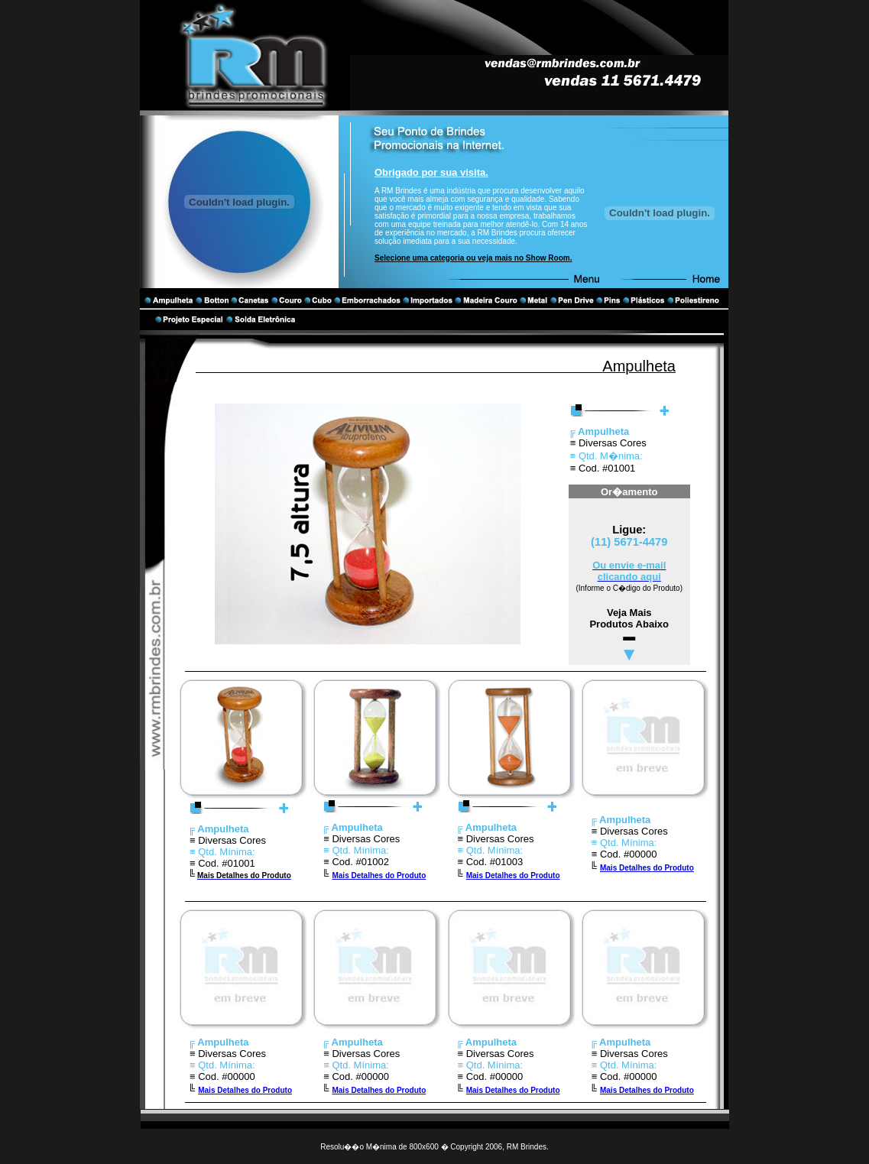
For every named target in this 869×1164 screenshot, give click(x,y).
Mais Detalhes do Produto (379, 875)
